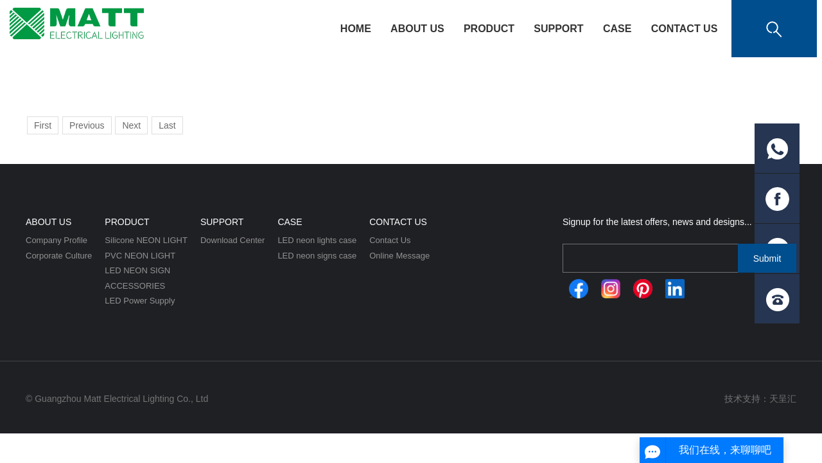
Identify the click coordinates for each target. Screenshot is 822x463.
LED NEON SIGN (137, 270)
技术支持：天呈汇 (760, 399)
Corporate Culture (59, 255)
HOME (355, 28)
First (42, 125)
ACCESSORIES (135, 286)
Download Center (232, 240)
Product (489, 28)
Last (167, 125)
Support (558, 28)
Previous (86, 125)
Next (131, 125)
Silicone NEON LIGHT (146, 240)
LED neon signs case (316, 255)
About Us (417, 28)
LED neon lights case (316, 240)
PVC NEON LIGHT (140, 255)
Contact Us (684, 28)
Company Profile (56, 240)
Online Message (399, 255)
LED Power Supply (140, 300)
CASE (617, 28)
